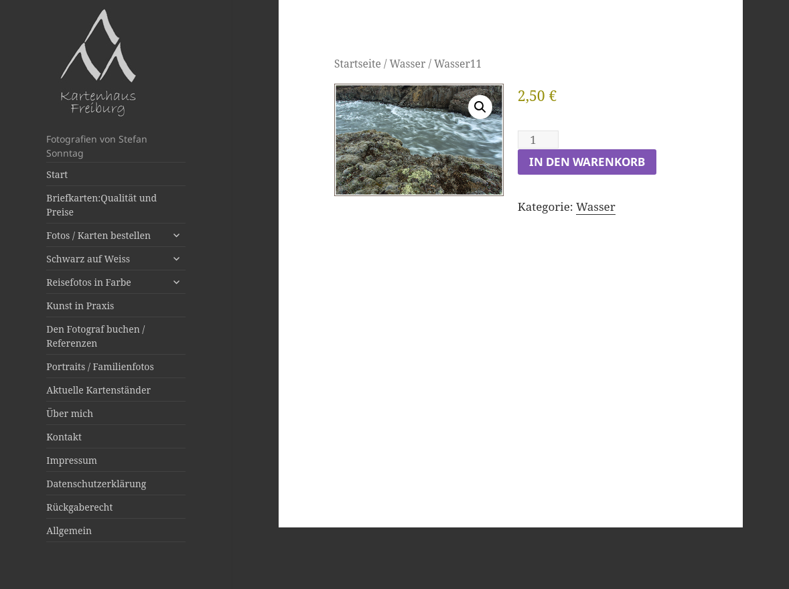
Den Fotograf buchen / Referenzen (95, 336)
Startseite (357, 63)
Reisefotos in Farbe (88, 282)
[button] (480, 107)
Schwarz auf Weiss (88, 258)
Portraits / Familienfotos (99, 366)
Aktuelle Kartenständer (98, 390)
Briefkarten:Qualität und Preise (101, 204)
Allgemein (69, 530)
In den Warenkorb (587, 161)
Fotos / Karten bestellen (98, 235)
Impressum (71, 460)
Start (57, 174)
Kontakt (64, 436)
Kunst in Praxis (80, 305)
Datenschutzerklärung (96, 483)
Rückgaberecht (79, 507)
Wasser (407, 63)
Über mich (69, 413)
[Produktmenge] (538, 140)
